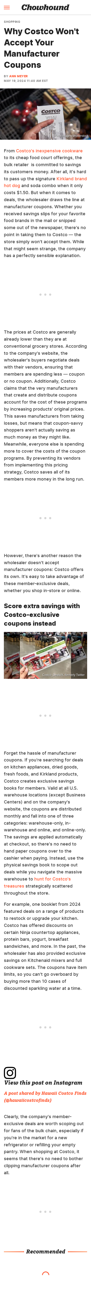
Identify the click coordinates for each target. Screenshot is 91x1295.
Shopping (12, 21)
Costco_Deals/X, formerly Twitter (63, 674)
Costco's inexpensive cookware (49, 150)
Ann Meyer (18, 76)
